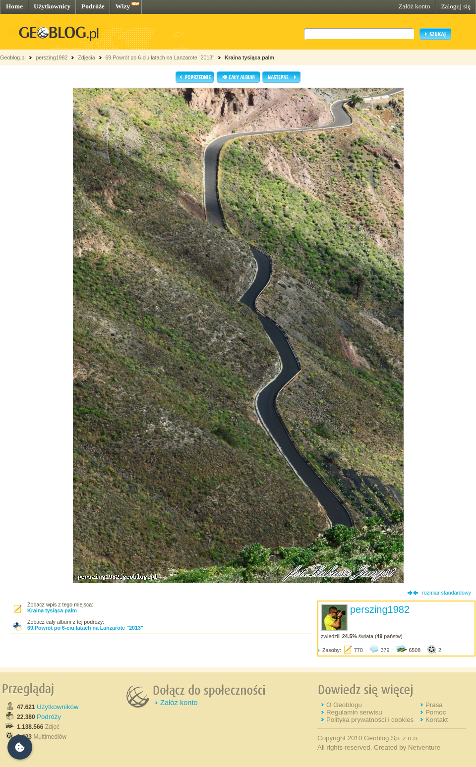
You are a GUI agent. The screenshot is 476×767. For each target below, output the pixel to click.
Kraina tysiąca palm (249, 57)
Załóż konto (414, 6)
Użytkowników (57, 707)
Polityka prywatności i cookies (370, 719)
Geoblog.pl (13, 57)
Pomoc (435, 712)
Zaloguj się (456, 6)
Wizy (123, 6)
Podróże (93, 6)
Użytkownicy (52, 6)
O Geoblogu (344, 705)
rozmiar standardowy (446, 593)
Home (14, 6)
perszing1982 (51, 57)
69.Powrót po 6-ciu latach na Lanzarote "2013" (159, 57)
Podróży (49, 716)
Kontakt (436, 719)
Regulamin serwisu (354, 712)
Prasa (434, 705)
